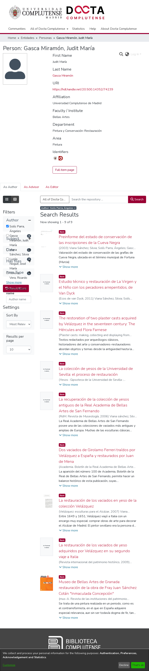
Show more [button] (14, 282)
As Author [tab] (10, 187)
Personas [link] (45, 38)
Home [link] (12, 38)
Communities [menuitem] (17, 29)
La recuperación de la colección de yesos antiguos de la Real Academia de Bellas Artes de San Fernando (94, 405)
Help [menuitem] (92, 29)
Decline (124, 665)
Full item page (64, 170)
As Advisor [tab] (31, 187)
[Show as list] (7, 199)
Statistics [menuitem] (78, 29)
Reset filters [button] (15, 357)
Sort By (12, 384)
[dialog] (74, 660)
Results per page (15, 407)
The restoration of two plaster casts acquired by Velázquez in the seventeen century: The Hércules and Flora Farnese (97, 323)
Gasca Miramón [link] (63, 75)
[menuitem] (48, 28)
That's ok (138, 665)
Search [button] (137, 199)
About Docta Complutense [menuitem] (119, 29)
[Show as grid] (15, 199)
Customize (9, 665)
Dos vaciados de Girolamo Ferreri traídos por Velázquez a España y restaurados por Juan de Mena (97, 455)
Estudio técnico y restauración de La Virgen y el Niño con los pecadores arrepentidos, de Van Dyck (97, 287)
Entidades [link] (27, 38)
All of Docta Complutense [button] (47, 29)
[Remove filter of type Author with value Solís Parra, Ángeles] (58, 208)
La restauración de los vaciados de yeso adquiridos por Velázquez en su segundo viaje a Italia (94, 551)
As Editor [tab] (52, 187)
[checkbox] (7, 226)
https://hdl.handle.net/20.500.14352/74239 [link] (83, 89)
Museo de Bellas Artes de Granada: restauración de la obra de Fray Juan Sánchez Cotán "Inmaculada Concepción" (98, 587)
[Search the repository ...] (98, 199)
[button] (18, 220)
